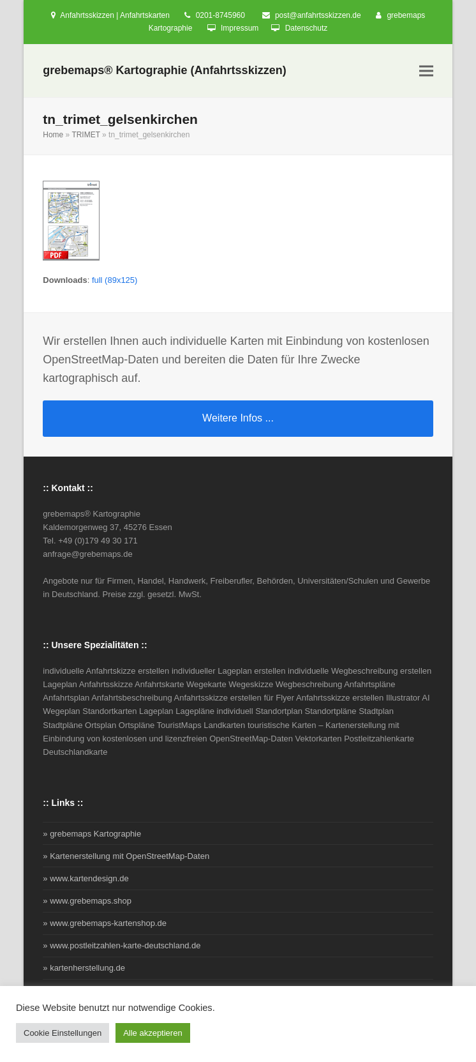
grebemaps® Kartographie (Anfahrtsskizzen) (164, 70)
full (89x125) (115, 280)
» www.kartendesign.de (85, 878)
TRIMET (85, 134)
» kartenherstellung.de (84, 968)
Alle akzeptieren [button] (152, 1033)
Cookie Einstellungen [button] (62, 1033)
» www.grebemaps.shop (87, 901)
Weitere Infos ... (238, 418)
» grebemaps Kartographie (92, 833)
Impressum (239, 28)
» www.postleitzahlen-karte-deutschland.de (121, 945)
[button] (426, 71)
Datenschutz (306, 28)
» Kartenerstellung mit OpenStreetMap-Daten (126, 856)
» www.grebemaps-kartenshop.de (105, 923)
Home (53, 134)
